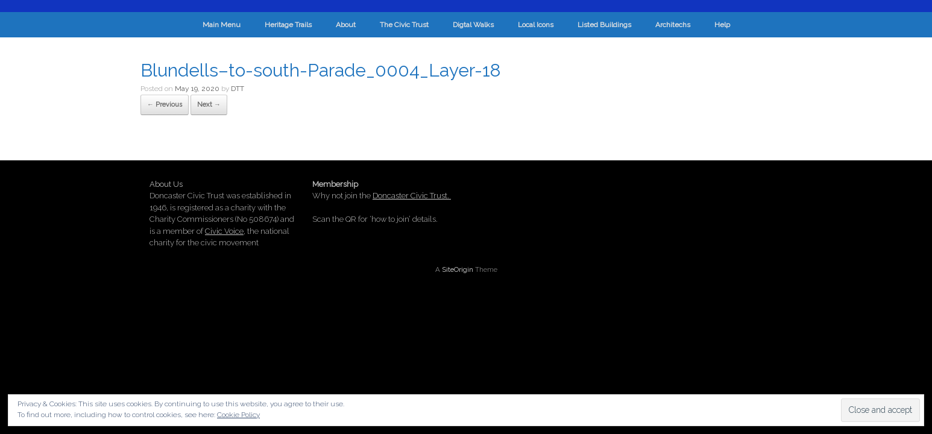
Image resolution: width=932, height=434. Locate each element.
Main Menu (222, 24)
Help (722, 24)
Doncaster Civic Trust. (412, 195)
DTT (237, 88)
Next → (209, 104)
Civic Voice (224, 231)
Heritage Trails (288, 24)
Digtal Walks (473, 24)
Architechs (672, 24)
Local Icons (535, 24)
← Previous (164, 104)
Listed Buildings (604, 24)
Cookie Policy (238, 414)
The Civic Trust (404, 24)
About (346, 24)
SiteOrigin (457, 269)
